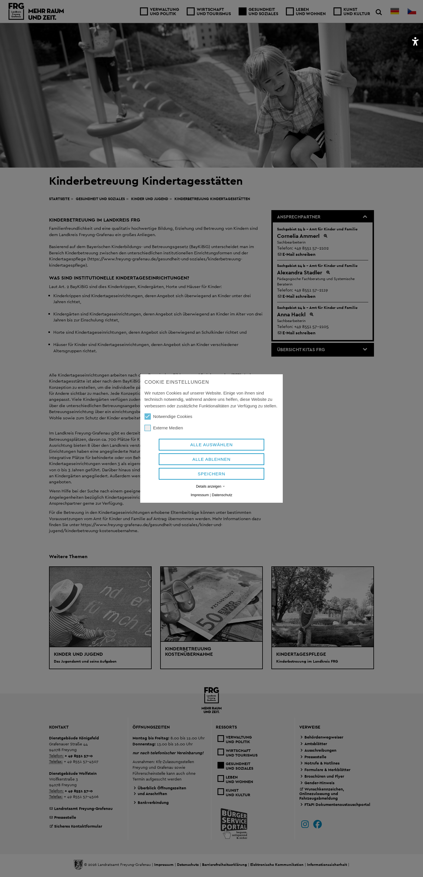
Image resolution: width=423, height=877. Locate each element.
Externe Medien (164, 428)
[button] (415, 41)
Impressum (200, 495)
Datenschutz (222, 495)
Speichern (211, 473)
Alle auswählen (211, 444)
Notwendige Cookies (168, 416)
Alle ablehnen (211, 459)
